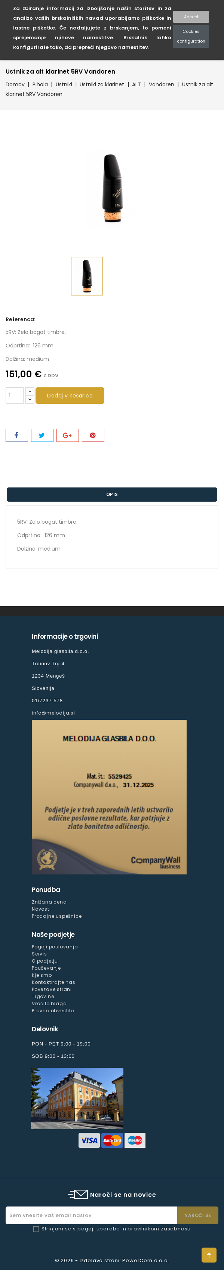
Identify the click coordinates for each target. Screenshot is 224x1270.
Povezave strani (52, 989)
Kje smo (42, 975)
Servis (39, 954)
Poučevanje (46, 968)
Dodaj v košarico (70, 395)
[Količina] (15, 395)
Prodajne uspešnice (57, 916)
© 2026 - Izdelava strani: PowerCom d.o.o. (112, 1260)
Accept (191, 17)
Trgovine (43, 996)
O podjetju (45, 961)
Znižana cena (49, 902)
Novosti (41, 909)
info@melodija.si (53, 713)
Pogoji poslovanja (55, 947)
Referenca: (21, 319)
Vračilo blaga (49, 1003)
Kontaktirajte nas (54, 982)
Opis (112, 494)
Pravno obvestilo (53, 1010)
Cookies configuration (191, 36)
